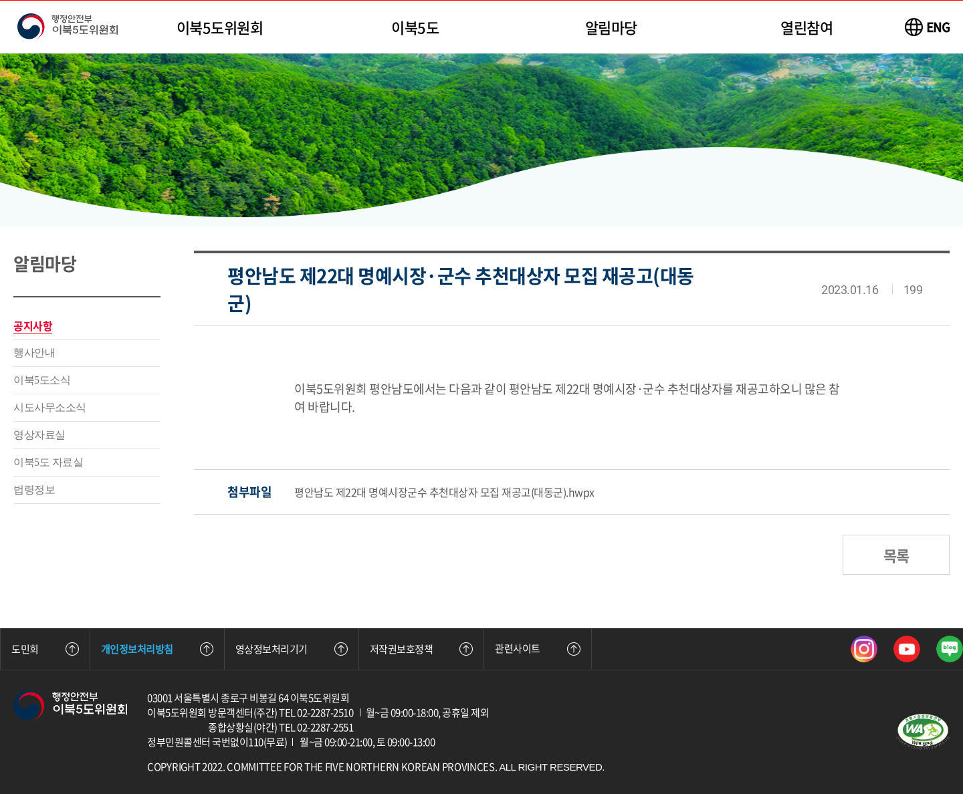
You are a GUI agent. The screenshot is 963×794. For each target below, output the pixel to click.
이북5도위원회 (220, 27)
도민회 (45, 649)
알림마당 (611, 27)
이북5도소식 (41, 380)
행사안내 (34, 352)
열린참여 (806, 27)
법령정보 (34, 489)
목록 (896, 555)
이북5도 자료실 (48, 462)
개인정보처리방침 (157, 649)
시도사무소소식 (49, 407)
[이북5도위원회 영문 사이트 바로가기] (927, 27)
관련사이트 (537, 648)
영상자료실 (39, 434)
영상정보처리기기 (291, 649)
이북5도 (415, 27)
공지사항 (32, 325)
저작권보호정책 (421, 649)
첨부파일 (249, 492)
